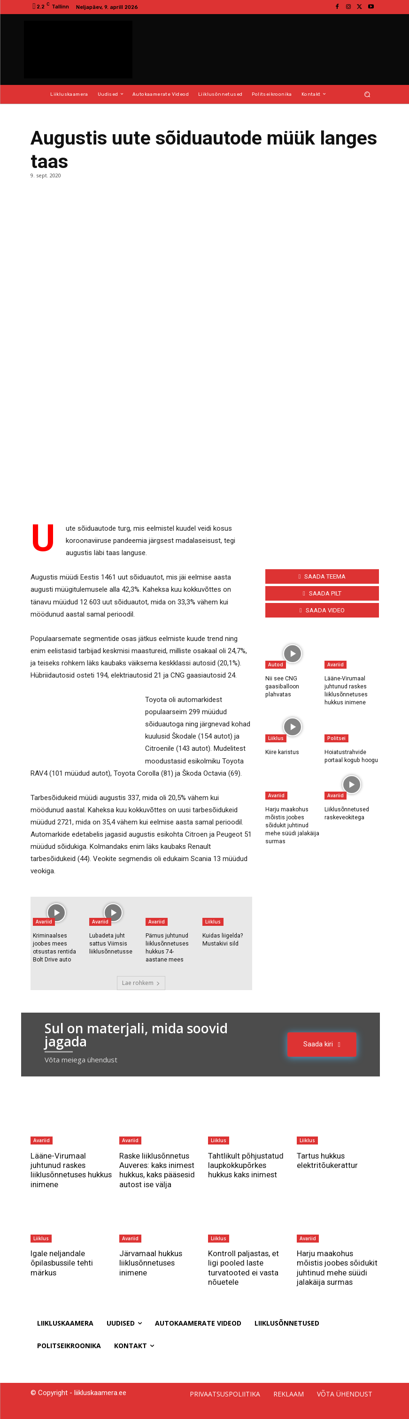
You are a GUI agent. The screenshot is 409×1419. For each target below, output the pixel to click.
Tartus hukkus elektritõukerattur (327, 1160)
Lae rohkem (141, 982)
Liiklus (213, 921)
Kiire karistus (282, 751)
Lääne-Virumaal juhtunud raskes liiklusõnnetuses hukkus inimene (59, 1170)
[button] (367, 94)
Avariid (44, 921)
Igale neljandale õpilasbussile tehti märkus (62, 1262)
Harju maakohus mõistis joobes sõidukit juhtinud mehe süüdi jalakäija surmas (292, 825)
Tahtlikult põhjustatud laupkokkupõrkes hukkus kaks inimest (246, 1165)
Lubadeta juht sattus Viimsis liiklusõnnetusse (110, 943)
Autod (275, 664)
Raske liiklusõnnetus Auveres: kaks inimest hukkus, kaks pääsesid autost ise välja (158, 1170)
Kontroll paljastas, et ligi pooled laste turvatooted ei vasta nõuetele (244, 1267)
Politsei (336, 737)
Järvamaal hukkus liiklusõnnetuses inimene (151, 1262)
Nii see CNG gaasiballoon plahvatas (282, 686)
